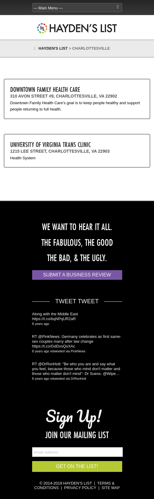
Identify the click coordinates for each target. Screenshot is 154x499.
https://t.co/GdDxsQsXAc (53, 346)
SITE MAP (110, 487)
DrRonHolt (78, 378)
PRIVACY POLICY (80, 487)
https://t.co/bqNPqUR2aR (54, 319)
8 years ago (40, 324)
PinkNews (78, 351)
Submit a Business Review (77, 274)
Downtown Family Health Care (45, 89)
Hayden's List (53, 48)
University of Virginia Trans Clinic (50, 144)
